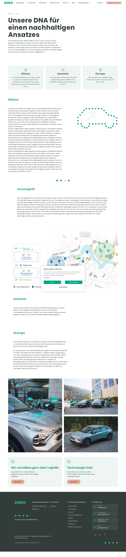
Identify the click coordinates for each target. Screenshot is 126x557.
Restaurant (42, 3)
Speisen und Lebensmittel (40, 502)
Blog (73, 3)
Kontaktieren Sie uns (113, 3)
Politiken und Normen (74, 527)
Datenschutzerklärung (75, 515)
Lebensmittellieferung (39, 506)
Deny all (52, 282)
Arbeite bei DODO (83, 3)
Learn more (47, 277)
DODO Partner (54, 3)
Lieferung (53, 506)
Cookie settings (63, 287)
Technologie (72, 509)
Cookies (70, 518)
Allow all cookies (73, 282)
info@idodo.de (102, 507)
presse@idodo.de (102, 528)
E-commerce (31, 3)
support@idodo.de (103, 514)
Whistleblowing (72, 521)
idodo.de (98, 3)
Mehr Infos (18, 482)
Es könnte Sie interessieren (76, 502)
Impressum (71, 524)
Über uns (65, 3)
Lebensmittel (20, 3)
